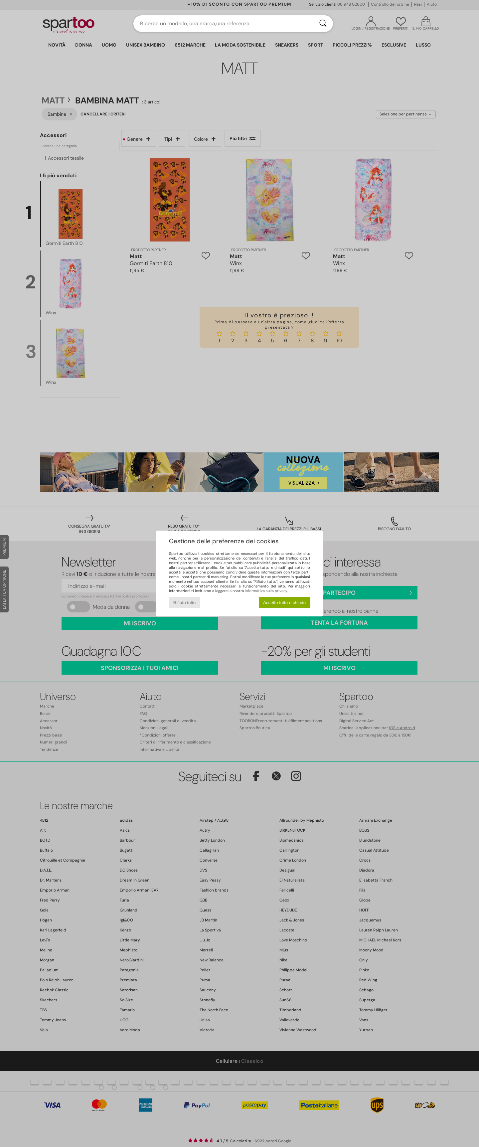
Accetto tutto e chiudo (284, 602)
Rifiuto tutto (184, 602)
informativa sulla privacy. (266, 590)
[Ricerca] (323, 23)
